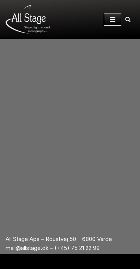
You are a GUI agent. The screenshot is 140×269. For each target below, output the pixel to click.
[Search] (128, 19)
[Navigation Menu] (112, 19)
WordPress (95, 261)
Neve (37, 261)
